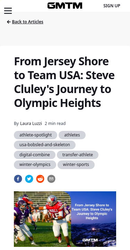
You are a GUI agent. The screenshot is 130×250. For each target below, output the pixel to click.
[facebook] (18, 179)
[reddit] (40, 179)
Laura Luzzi (31, 123)
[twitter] (29, 179)
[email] (51, 179)
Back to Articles (25, 22)
